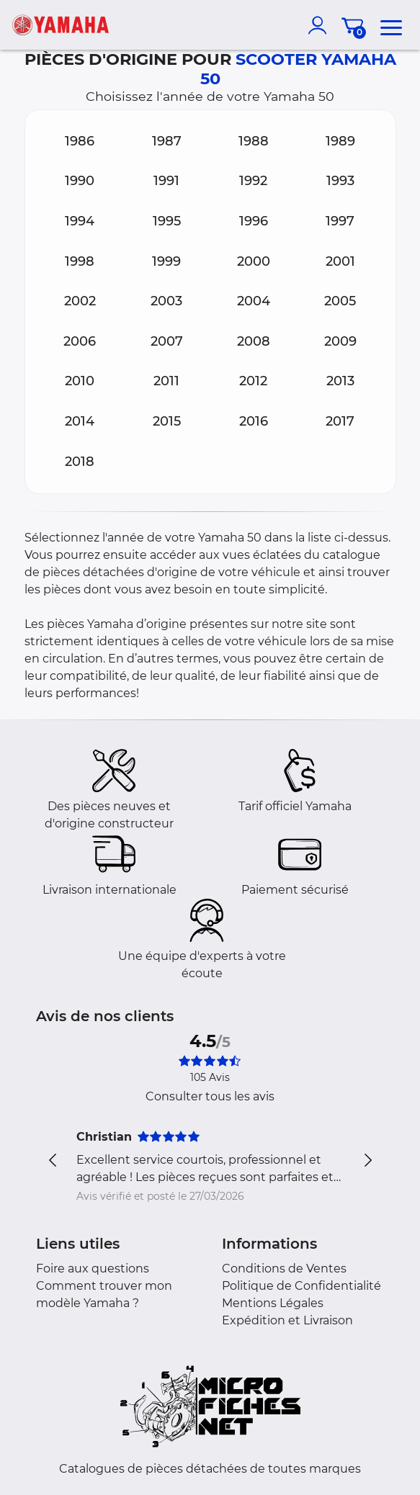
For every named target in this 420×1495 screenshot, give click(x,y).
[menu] (391, 25)
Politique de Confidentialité (301, 1286)
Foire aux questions (92, 1268)
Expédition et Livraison (287, 1320)
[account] (320, 25)
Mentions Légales (272, 1303)
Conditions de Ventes (284, 1268)
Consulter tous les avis (210, 1096)
